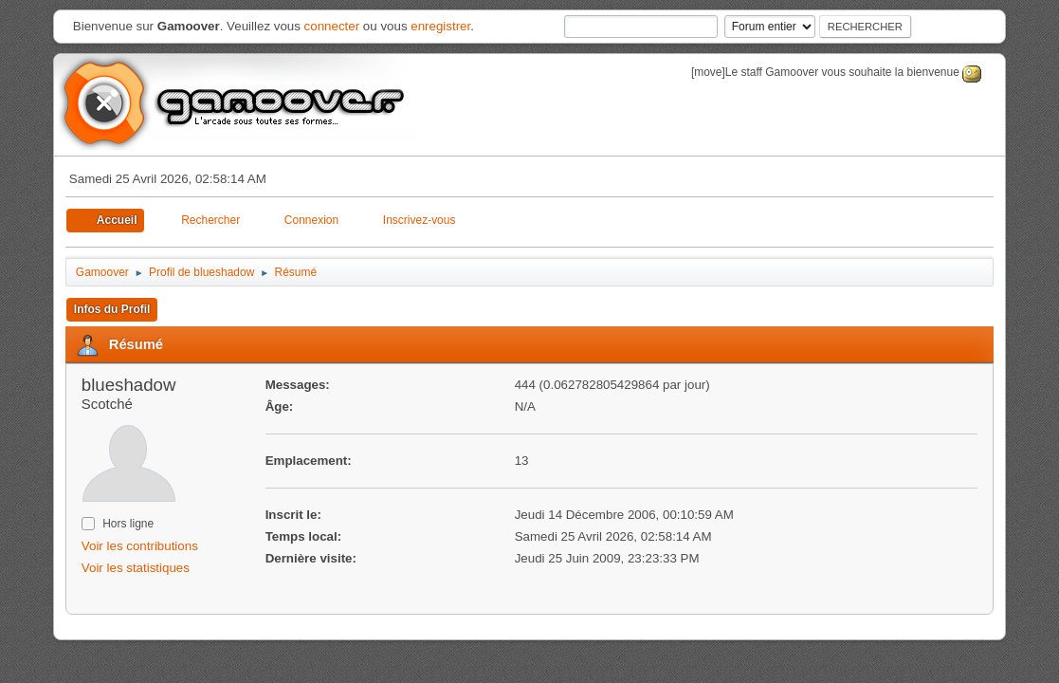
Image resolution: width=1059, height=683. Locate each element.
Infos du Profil (112, 309)
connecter (332, 26)
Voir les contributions (140, 546)
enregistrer (440, 26)
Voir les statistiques (136, 568)
